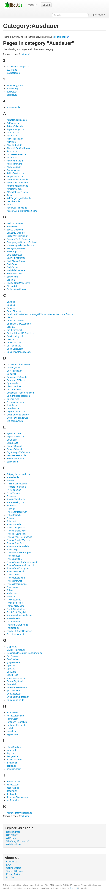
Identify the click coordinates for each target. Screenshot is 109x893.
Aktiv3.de (11, 142)
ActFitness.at (13, 123)
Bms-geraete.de (14, 255)
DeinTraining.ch (14, 371)
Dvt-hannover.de (15, 421)
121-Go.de (12, 70)
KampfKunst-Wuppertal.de (19, 813)
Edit (46, 5)
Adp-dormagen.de (15, 129)
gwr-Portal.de (13, 690)
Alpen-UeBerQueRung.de (19, 148)
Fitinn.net (11, 521)
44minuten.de (13, 107)
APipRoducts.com (15, 176)
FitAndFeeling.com (16, 502)
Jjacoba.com (13, 784)
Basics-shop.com (15, 229)
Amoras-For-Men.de (16, 154)
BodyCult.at (12, 267)
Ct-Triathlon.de (14, 345)
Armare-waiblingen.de (17, 186)
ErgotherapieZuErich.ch (18, 452)
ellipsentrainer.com (16, 436)
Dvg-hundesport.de (16, 411)
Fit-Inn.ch (11, 496)
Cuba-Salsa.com (15, 349)
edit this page (59, 37)
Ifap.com (11, 753)
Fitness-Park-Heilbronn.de (19, 537)
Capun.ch (11, 308)
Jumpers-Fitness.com (17, 797)
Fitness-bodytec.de (16, 527)
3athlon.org (12, 88)
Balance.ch (12, 226)
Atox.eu (10, 204)
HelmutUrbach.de (15, 715)
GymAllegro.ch (14, 693)
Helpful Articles (13, 844)
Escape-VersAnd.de (16, 455)
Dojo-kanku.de (14, 389)
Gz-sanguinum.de (15, 700)
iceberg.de (12, 750)
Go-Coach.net (13, 659)
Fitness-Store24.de (16, 543)
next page (25, 54)
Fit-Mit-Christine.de (16, 499)
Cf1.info (10, 317)
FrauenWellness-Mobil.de (19, 615)
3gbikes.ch (12, 91)
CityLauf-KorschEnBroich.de (20, 333)
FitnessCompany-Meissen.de (21, 565)
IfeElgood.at (12, 756)
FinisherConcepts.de (17, 483)
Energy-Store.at (14, 446)
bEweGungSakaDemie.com (20, 245)
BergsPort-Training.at (17, 236)
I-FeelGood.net (14, 747)
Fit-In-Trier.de (13, 493)
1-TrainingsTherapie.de (18, 66)
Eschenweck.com (15, 458)
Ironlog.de (11, 766)
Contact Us (11, 861)
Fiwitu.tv (11, 596)
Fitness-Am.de (14, 524)
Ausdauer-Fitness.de (17, 207)
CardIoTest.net (14, 311)
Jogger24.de (13, 788)
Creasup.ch (12, 339)
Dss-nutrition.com (15, 402)
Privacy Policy (13, 874)
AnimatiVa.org (13, 170)
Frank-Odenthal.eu (16, 609)
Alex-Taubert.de (14, 145)
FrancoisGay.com (15, 606)
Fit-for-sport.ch (14, 490)
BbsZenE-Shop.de (16, 233)
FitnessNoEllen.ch (15, 571)
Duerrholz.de (13, 408)
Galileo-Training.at (16, 650)
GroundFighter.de (15, 681)
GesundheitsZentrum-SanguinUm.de (24, 653)
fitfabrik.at (11, 505)
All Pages (11, 838)
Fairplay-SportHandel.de (18, 474)
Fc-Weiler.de (13, 477)
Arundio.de (12, 195)
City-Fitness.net (14, 330)
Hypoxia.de (12, 734)
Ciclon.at (11, 327)
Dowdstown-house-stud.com (20, 392)
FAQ (8, 865)
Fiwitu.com (12, 593)
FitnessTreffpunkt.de (17, 584)
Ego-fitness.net (14, 433)
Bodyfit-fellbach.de (16, 270)
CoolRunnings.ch (15, 336)
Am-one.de (12, 151)
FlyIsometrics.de (15, 603)
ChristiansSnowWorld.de (19, 323)
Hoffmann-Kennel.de (17, 722)
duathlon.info (13, 405)
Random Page (13, 832)
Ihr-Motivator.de (14, 759)
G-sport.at (11, 646)
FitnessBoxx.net (14, 559)
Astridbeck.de (13, 201)
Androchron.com (15, 160)
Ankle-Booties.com (16, 173)
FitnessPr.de (13, 574)
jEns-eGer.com (14, 781)
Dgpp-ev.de (12, 383)
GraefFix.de (12, 675)
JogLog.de (12, 794)
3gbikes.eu (12, 95)
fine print (74, 888)
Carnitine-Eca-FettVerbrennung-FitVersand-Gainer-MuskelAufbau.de (40, 314)
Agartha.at (12, 135)
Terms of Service (14, 871)
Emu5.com (12, 440)
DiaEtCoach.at (14, 386)
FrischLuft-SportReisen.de (19, 631)
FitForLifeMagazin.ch (17, 512)
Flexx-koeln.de (14, 599)
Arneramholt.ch (14, 189)
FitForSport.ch (14, 515)
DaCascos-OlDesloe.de (18, 364)
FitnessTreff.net (14, 581)
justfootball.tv (13, 800)
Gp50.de (11, 665)
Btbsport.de (12, 286)
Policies (10, 877)
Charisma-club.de (15, 320)
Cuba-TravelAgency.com (19, 352)
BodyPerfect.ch (14, 273)
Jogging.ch (12, 791)
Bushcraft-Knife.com (16, 289)
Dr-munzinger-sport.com (18, 396)
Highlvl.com (12, 719)
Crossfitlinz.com (14, 342)
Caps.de (11, 302)
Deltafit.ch (11, 374)
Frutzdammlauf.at (15, 634)
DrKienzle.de (13, 399)
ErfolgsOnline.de (15, 449)
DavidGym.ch (13, 367)
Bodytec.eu (12, 276)
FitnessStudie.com (16, 577)
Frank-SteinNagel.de (17, 612)
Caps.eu (11, 305)
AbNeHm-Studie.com (17, 120)
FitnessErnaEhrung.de (17, 568)
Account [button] (99, 14)
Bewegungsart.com (16, 248)
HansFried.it (12, 712)
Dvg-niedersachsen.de (18, 414)
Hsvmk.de (11, 731)
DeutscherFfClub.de (16, 380)
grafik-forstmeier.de (16, 678)
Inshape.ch (12, 762)
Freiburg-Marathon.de (17, 625)
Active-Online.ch (15, 126)
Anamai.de (12, 157)
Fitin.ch (10, 518)
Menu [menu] (32, 5)
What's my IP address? (17, 841)
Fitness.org (12, 549)
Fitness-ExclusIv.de (16, 530)
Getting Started (13, 868)
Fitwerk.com (12, 587)
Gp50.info (11, 672)
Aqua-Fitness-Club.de (17, 179)
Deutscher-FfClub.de (17, 377)
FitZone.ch (12, 590)
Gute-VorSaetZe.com (17, 687)
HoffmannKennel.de (16, 725)
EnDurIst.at (12, 443)
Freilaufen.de (13, 628)
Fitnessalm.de (13, 556)
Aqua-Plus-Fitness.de (17, 182)
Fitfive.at (11, 508)
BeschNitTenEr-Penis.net (19, 239)
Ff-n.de (10, 480)
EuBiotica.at (12, 461)
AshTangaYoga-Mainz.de (19, 198)
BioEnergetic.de (14, 251)
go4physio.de (13, 662)
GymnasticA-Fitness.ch (18, 697)
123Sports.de (13, 73)
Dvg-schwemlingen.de (17, 418)
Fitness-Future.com (16, 534)
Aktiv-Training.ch (15, 138)
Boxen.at (11, 280)
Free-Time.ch (13, 618)
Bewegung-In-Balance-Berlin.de (22, 242)
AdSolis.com (13, 132)
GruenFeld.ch (13, 684)
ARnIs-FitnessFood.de (17, 192)
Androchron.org (14, 164)
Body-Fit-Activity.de (16, 258)
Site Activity (12, 835)
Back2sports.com (15, 223)
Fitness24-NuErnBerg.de (19, 552)
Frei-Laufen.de (14, 621)
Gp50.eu (11, 668)
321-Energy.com (15, 85)
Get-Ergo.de (13, 656)
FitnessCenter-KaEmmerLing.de (22, 562)
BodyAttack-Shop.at (16, 261)
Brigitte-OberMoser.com (18, 283)
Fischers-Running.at (16, 487)
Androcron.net (13, 167)
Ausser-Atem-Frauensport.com (22, 211)
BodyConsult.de (14, 264)
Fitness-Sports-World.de (18, 540)
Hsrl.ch (10, 728)
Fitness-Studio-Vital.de (18, 546)
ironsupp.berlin (14, 769)
